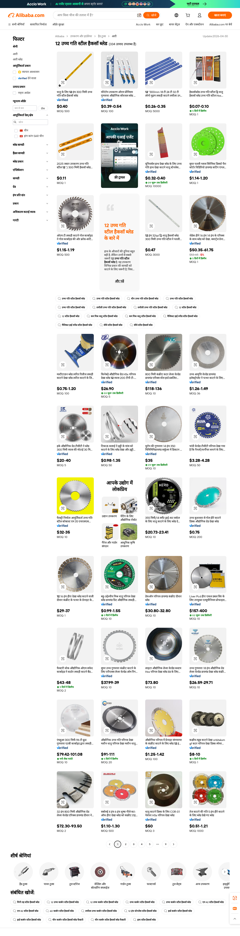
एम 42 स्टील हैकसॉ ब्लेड (211, 902)
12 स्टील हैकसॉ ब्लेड (185, 307)
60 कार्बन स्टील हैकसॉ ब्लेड (60, 911)
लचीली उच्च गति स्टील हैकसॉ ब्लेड (109, 307)
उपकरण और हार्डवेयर (81, 36)
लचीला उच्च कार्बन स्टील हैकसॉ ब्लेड (99, 911)
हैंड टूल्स (102, 36)
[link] (235, 898)
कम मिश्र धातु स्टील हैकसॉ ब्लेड (102, 316)
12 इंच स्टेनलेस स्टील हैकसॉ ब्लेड (140, 911)
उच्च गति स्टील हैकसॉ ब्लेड (71, 298)
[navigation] (30, 440)
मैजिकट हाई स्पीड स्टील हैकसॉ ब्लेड (180, 316)
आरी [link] (114, 36)
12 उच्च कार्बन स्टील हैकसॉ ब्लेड (63, 902)
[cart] (189, 15)
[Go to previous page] (109, 844)
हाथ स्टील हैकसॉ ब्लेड (144, 919)
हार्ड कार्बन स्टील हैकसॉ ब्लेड (178, 911)
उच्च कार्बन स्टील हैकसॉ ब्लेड (140, 902)
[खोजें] (151, 15)
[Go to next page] (173, 844)
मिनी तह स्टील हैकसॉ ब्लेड (26, 902)
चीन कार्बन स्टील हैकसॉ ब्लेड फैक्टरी (65, 919)
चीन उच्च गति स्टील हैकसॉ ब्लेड (142, 298)
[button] (139, 15)
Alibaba (59, 36)
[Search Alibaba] (95, 15)
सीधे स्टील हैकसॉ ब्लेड (111, 325)
